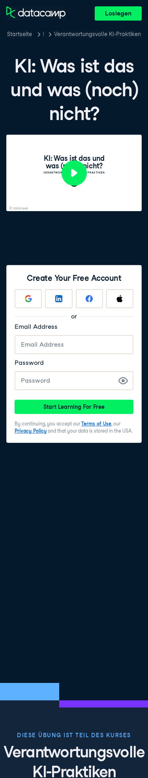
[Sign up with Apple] (119, 298)
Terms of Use (96, 424)
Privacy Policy (31, 431)
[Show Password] (123, 380)
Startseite (19, 34)
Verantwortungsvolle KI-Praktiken (97, 34)
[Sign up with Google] (28, 298)
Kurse (43, 34)
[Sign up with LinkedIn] (58, 298)
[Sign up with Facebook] (89, 298)
